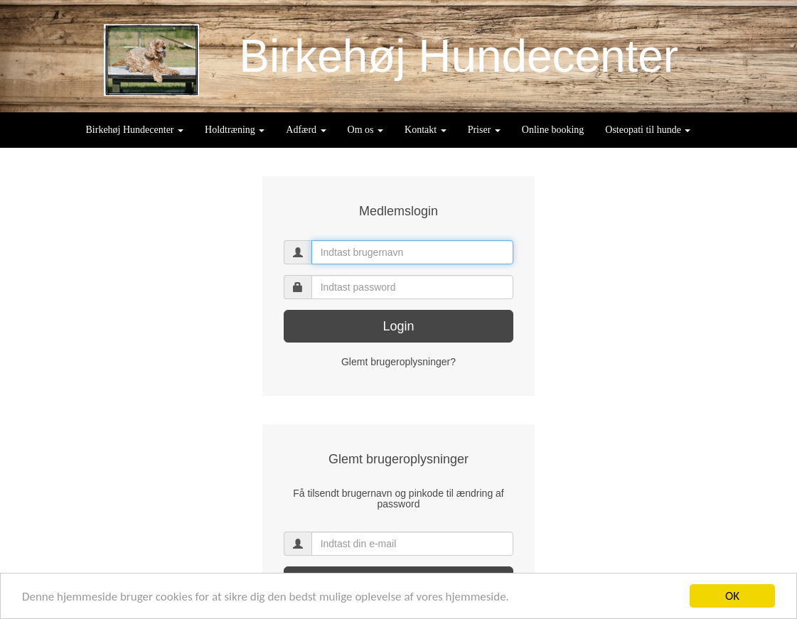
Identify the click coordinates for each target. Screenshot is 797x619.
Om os (365, 129)
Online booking (553, 129)
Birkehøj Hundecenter (135, 129)
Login (398, 326)
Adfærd (306, 129)
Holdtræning (234, 129)
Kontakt (425, 129)
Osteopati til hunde (647, 129)
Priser (484, 129)
